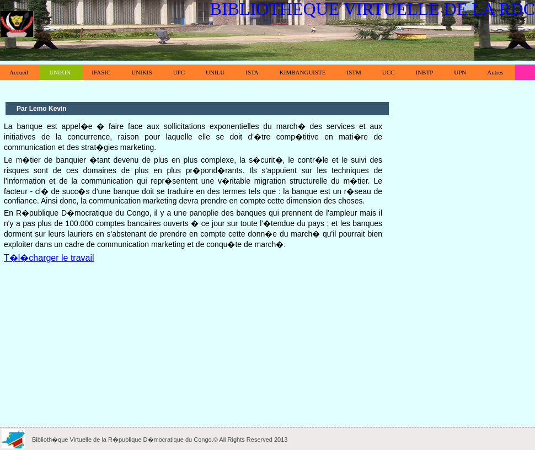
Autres (495, 72)
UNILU (215, 72)
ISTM (354, 72)
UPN (460, 72)
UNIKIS (141, 72)
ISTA (252, 72)
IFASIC (101, 72)
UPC (179, 72)
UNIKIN (60, 72)
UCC (388, 72)
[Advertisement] (193, 342)
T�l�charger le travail (49, 257)
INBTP (424, 72)
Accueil (18, 72)
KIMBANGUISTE (303, 72)
